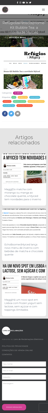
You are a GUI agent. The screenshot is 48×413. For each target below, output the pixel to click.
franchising (34, 97)
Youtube (24, 3)
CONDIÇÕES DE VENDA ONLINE (17, 350)
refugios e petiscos (24, 105)
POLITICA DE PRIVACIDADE (15, 346)
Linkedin (27, 3)
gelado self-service (36, 101)
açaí (13, 97)
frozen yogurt (19, 101)
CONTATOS (7, 354)
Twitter (30, 3)
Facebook (17, 3)
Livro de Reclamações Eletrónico (28, 339)
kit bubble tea (9, 105)
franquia (7, 101)
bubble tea (23, 97)
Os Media (18, 93)
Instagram (20, 3)
